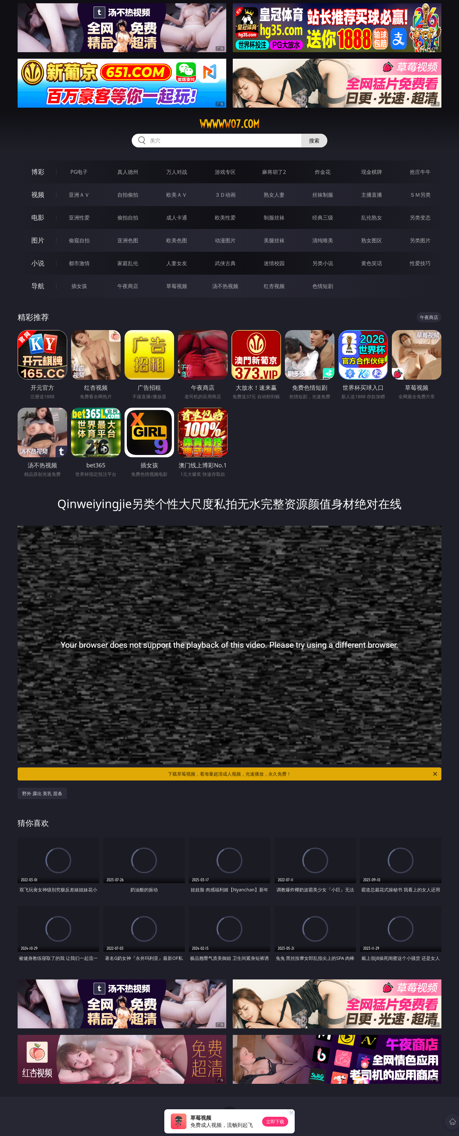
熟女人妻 (274, 194)
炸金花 (323, 171)
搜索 (314, 140)
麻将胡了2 (274, 171)
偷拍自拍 (127, 217)
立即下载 (275, 1121)
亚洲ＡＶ (79, 194)
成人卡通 (176, 217)
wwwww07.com (229, 123)
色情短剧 (322, 286)
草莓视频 (176, 286)
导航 (37, 285)
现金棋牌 (371, 171)
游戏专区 (225, 171)
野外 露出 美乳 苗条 (42, 793)
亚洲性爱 (79, 217)
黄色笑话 (371, 263)
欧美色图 (176, 240)
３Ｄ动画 (225, 194)
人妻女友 (176, 263)
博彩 (37, 171)
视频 (37, 194)
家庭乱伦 (127, 263)
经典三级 (322, 217)
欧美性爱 (225, 217)
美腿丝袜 (274, 240)
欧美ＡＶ (176, 194)
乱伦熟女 (371, 217)
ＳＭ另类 (420, 194)
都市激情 (79, 263)
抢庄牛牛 (420, 171)
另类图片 (420, 240)
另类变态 (420, 217)
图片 (37, 240)
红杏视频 (274, 286)
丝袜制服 (322, 194)
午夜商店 (127, 286)
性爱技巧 (420, 263)
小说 (37, 263)
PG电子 (79, 171)
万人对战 (176, 171)
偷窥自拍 (79, 240)
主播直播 (371, 194)
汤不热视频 (225, 286)
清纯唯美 (322, 240)
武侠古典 (225, 263)
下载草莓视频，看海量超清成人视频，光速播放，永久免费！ (303, 774)
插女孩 (79, 286)
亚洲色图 (127, 240)
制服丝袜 (274, 217)
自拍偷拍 (127, 194)
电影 (37, 217)
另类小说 (322, 263)
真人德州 (127, 171)
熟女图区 (371, 240)
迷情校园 (274, 263)
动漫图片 (225, 240)
